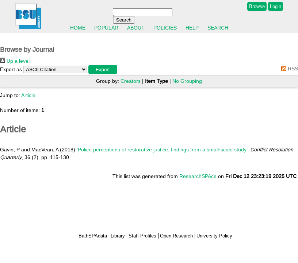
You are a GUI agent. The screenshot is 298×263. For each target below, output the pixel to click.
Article (28, 95)
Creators (131, 81)
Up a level (15, 61)
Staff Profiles (142, 236)
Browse (257, 6)
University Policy (214, 236)
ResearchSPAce (198, 176)
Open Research (176, 236)
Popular (106, 28)
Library (118, 236)
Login (275, 6)
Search (217, 28)
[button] (102, 69)
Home (77, 28)
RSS (288, 68)
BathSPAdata (93, 236)
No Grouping (187, 81)
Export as (11, 69)
